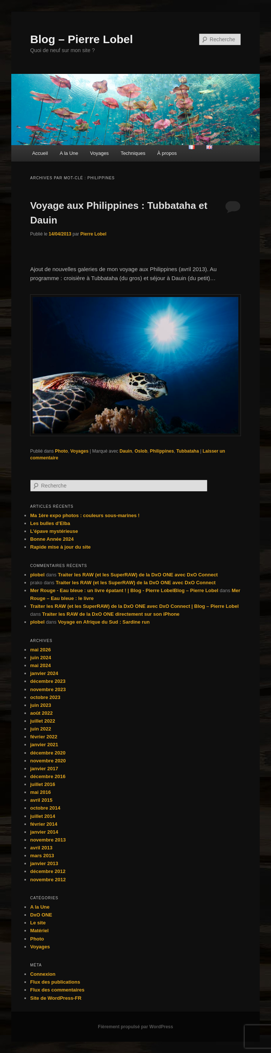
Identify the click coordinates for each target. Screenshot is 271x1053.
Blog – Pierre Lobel (81, 39)
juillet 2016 (42, 784)
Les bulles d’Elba (50, 523)
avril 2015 (41, 800)
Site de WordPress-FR (55, 998)
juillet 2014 (42, 816)
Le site (37, 923)
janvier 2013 (44, 863)
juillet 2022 (42, 721)
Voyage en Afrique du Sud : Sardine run (104, 622)
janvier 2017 (44, 768)
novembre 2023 (48, 689)
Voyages (99, 153)
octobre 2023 (45, 697)
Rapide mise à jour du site (60, 547)
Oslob (141, 451)
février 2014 (43, 824)
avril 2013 (41, 847)
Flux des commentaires (57, 990)
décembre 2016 (47, 776)
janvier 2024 (44, 673)
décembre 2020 (47, 753)
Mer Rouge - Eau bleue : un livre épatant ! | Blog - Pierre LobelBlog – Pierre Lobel (124, 590)
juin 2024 (40, 657)
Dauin (126, 451)
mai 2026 (40, 649)
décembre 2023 (47, 681)
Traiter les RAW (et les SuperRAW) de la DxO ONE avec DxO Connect (138, 575)
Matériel (39, 930)
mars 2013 (42, 855)
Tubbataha (187, 451)
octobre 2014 (45, 808)
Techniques (133, 153)
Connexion (42, 974)
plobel (37, 575)
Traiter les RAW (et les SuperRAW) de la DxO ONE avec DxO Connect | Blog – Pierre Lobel (134, 606)
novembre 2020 (48, 761)
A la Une (69, 153)
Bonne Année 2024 (52, 539)
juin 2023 (40, 705)
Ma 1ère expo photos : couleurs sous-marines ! (84, 515)
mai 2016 (40, 792)
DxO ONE (41, 915)
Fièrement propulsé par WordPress (135, 1026)
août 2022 (41, 713)
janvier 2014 (44, 832)
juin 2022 (40, 729)
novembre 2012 (48, 879)
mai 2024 (40, 665)
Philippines (162, 451)
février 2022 (43, 737)
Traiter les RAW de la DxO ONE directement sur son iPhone (111, 614)
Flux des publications (55, 982)
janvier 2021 (44, 744)
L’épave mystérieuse (54, 531)
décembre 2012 (47, 871)
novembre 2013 (48, 840)
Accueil (40, 153)
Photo (61, 451)
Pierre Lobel (93, 234)
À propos (167, 153)
